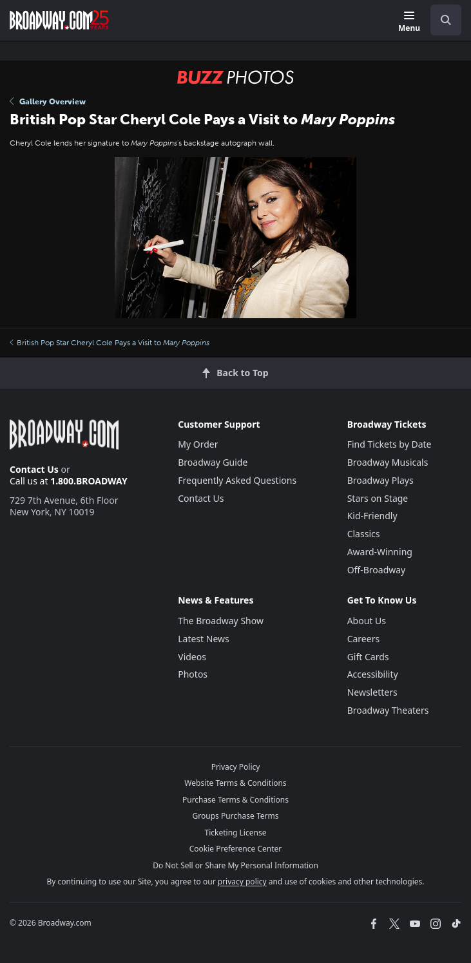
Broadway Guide (212, 462)
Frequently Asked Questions (237, 480)
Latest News (203, 639)
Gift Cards (368, 657)
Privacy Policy (235, 766)
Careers (363, 639)
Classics (363, 534)
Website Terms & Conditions (235, 782)
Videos (192, 657)
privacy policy (242, 881)
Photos (192, 674)
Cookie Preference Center (235, 848)
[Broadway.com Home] (59, 20)
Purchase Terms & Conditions (235, 799)
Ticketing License (236, 832)
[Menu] (409, 22)
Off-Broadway (376, 570)
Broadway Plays (380, 480)
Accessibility (372, 674)
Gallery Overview (48, 101)
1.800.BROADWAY (89, 481)
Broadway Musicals (387, 462)
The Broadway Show (221, 621)
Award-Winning (379, 552)
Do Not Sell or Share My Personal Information (235, 865)
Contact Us (34, 469)
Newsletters (372, 692)
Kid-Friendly (372, 516)
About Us (366, 621)
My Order (198, 444)
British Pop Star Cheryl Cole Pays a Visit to (109, 342)
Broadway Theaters (388, 710)
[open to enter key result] (445, 20)
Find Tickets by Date (389, 444)
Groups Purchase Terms (236, 815)
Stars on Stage (378, 498)
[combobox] (440, 20)
